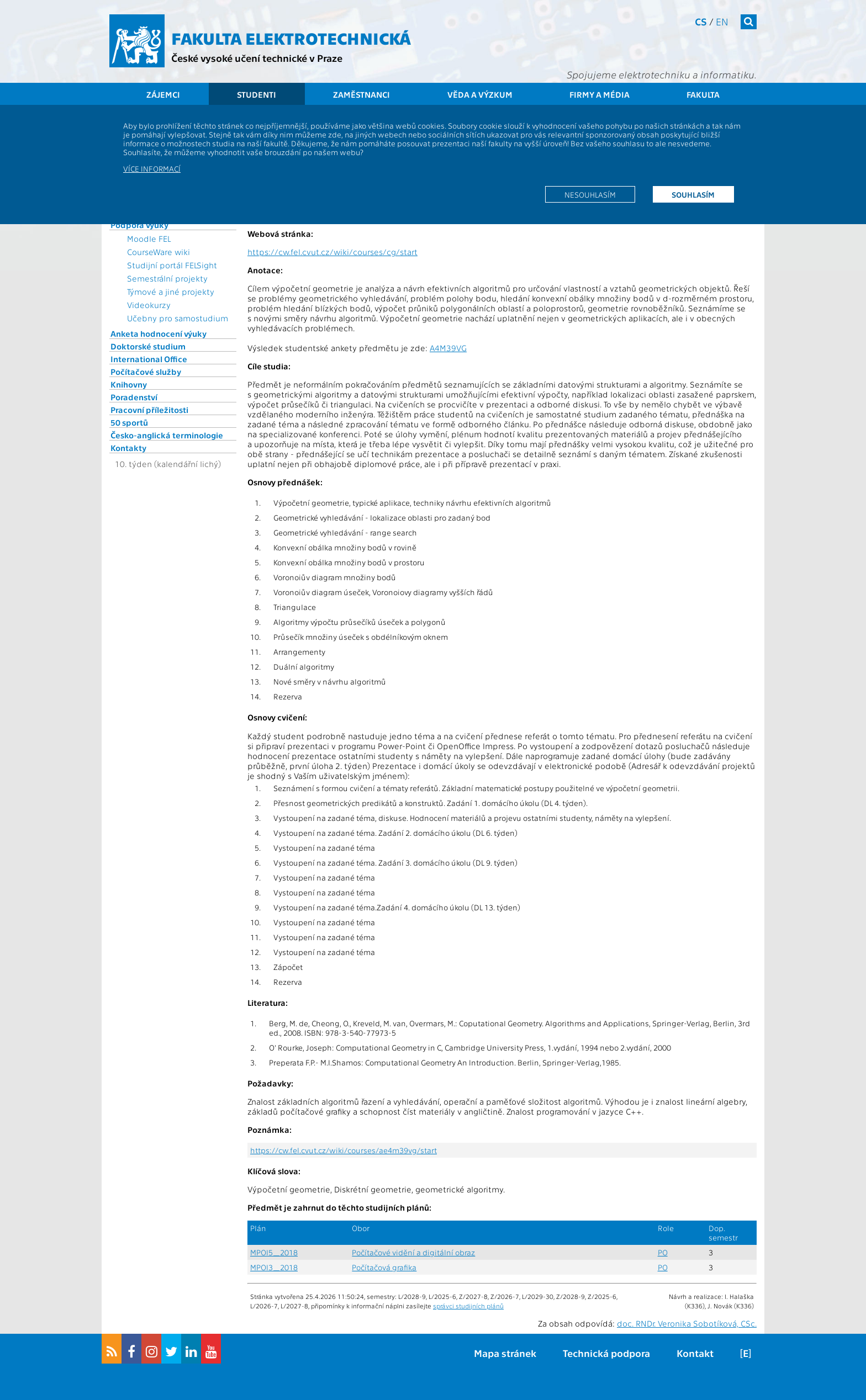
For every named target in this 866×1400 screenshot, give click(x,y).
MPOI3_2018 (274, 1267)
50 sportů (129, 422)
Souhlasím (693, 194)
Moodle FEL (149, 238)
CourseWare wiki (158, 252)
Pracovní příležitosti (149, 410)
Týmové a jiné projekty (170, 291)
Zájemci (163, 94)
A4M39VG (448, 348)
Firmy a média (599, 94)
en (722, 21)
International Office (148, 359)
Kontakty (128, 448)
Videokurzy (149, 305)
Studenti (256, 94)
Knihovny (128, 384)
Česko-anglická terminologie (166, 435)
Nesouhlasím (590, 194)
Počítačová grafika (384, 1267)
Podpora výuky (139, 225)
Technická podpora (606, 1353)
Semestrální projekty (167, 278)
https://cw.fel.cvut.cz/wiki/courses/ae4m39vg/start (343, 1150)
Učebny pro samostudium (177, 318)
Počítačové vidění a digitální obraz (413, 1252)
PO (663, 1252)
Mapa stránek (505, 1353)
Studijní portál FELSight (172, 265)
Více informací (152, 168)
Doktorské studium (148, 346)
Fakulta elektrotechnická (291, 37)
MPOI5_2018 (274, 1252)
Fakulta (703, 94)
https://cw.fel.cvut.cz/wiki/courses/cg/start (332, 252)
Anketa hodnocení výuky (158, 333)
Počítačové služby (145, 371)
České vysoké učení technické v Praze (256, 57)
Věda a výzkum (480, 94)
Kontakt (695, 1353)
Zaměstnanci (361, 94)
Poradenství (133, 397)
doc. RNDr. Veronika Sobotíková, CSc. (687, 1323)
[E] (745, 1353)
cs (701, 21)
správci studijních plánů (468, 1305)
